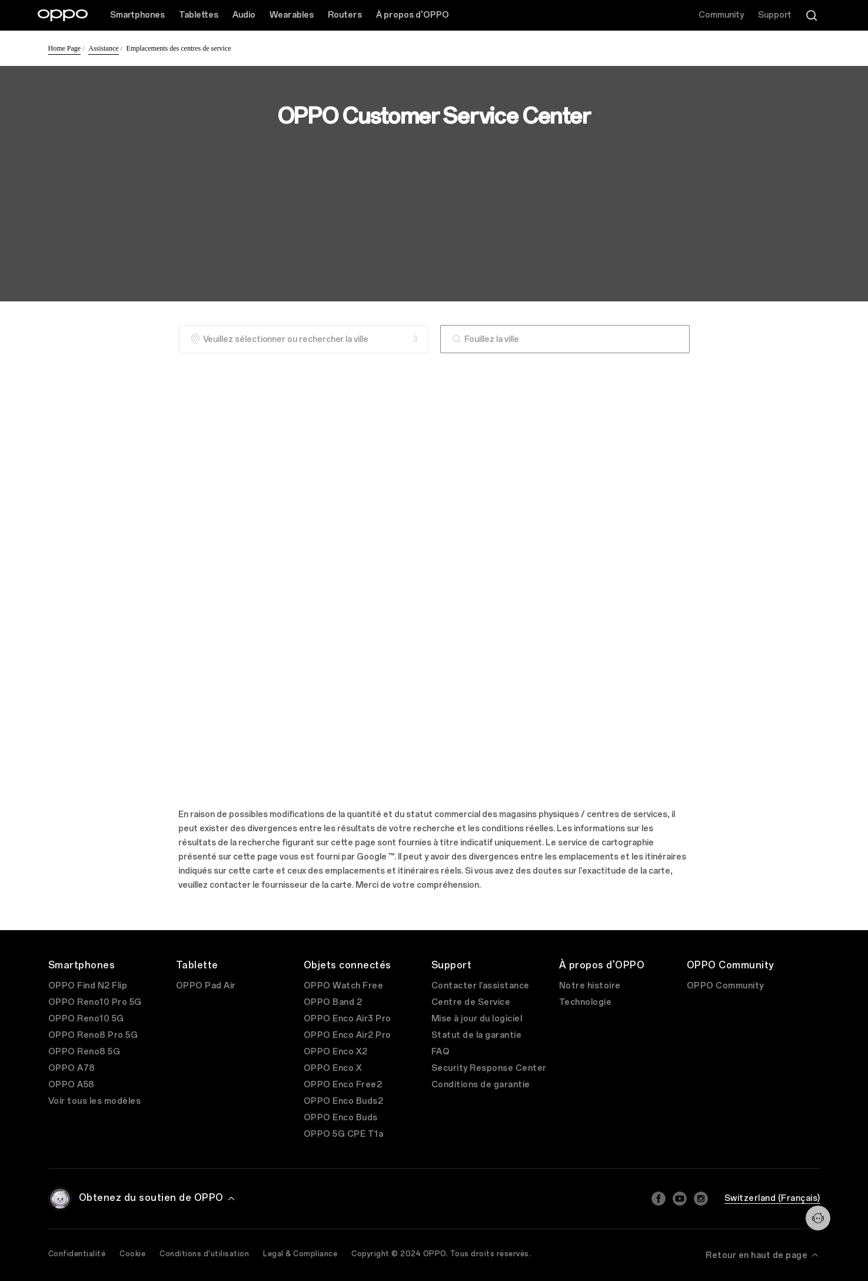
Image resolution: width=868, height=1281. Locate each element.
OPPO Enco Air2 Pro (347, 1035)
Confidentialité (77, 1254)
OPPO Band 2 (333, 1002)
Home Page (64, 48)
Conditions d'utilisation (204, 1254)
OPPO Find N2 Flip (88, 986)
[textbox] (565, 339)
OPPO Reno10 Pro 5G (95, 1002)
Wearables (292, 15)
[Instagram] (701, 1199)
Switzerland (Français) (772, 1198)
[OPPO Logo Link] (63, 15)
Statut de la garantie (476, 1035)
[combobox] (565, 339)
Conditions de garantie (480, 1085)
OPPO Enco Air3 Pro (347, 1019)
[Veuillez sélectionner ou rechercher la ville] (303, 339)
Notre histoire (590, 986)
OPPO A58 (71, 1085)
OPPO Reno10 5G (86, 1019)
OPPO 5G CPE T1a (344, 1134)
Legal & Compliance (300, 1254)
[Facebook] (658, 1199)
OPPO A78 (71, 1068)
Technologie (585, 1002)
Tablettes (198, 15)
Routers (345, 15)
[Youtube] (680, 1199)
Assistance (103, 48)
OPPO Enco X (333, 1068)
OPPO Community (725, 986)
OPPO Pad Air (206, 986)
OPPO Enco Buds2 (344, 1101)
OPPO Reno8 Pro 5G (93, 1035)
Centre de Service (471, 1002)
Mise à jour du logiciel (477, 1019)
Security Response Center (489, 1068)
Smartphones (137, 15)
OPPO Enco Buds (341, 1118)
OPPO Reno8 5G (84, 1052)
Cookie (132, 1254)
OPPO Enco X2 (336, 1052)
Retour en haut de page (763, 1255)
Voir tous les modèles (94, 1101)
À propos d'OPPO (412, 15)
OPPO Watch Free (344, 986)
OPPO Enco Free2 (343, 1085)
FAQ (440, 1052)
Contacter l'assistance (480, 986)
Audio (243, 15)
